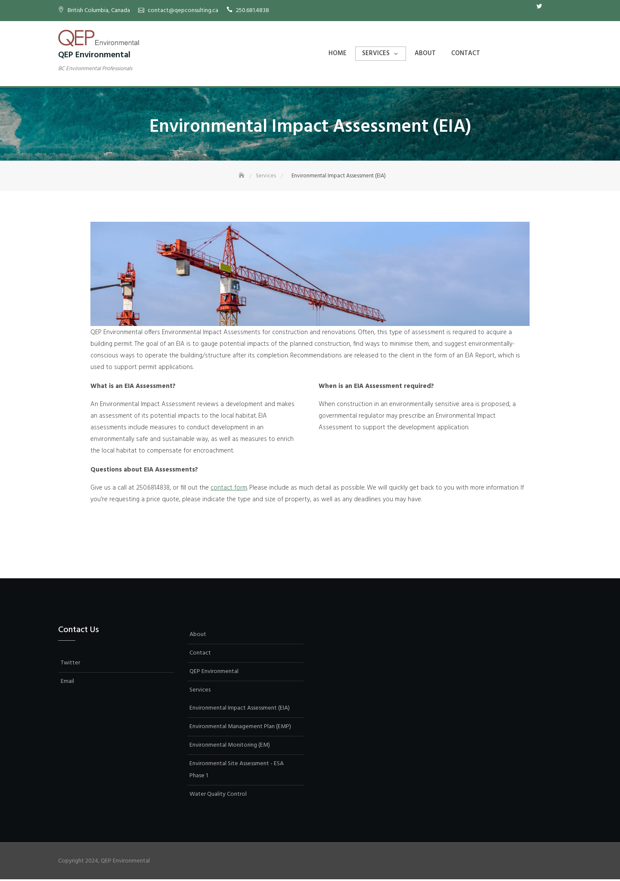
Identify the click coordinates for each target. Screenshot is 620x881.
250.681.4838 (252, 11)
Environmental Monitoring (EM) (229, 746)
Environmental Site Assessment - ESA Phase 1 (236, 771)
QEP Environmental (94, 55)
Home (338, 53)
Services (376, 53)
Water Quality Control (218, 795)
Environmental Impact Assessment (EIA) (239, 709)
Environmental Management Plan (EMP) (240, 727)
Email (552, 6)
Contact (465, 53)
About (425, 53)
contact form (229, 489)
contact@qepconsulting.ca (183, 11)
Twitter (539, 6)
